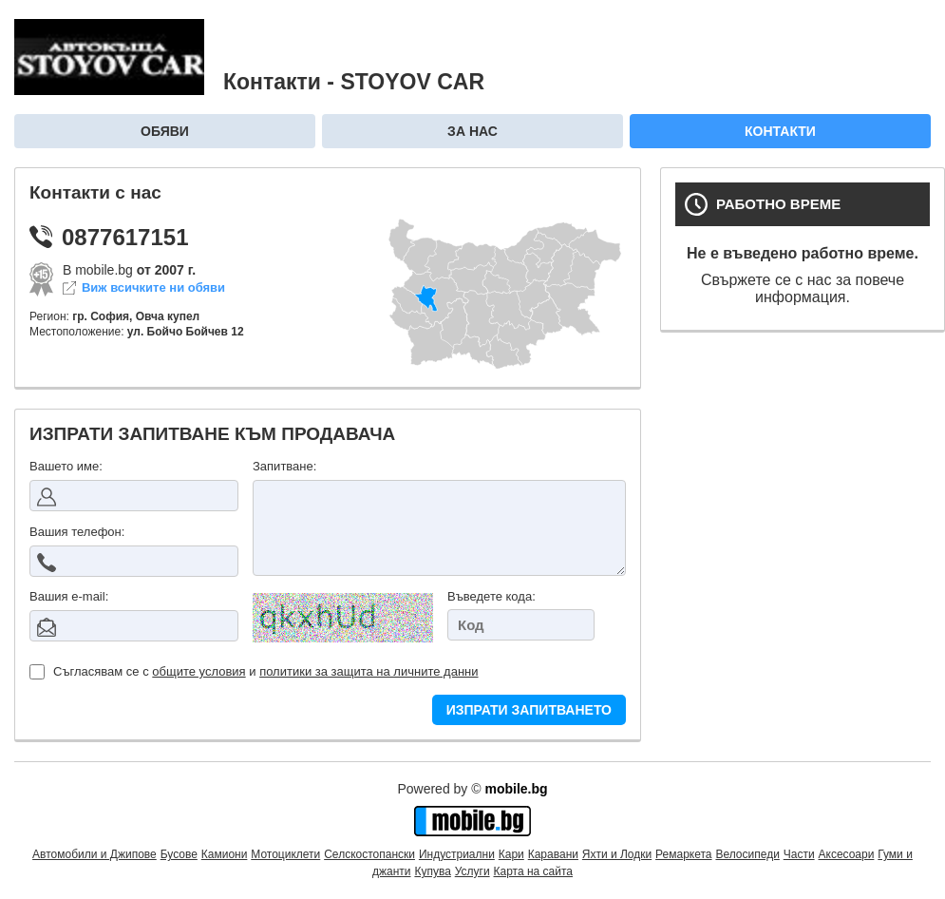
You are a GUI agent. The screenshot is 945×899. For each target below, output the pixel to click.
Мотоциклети (285, 854)
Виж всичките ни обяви (153, 288)
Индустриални (457, 854)
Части (799, 854)
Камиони (224, 854)
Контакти (780, 131)
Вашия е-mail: (68, 596)
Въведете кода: (491, 596)
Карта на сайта (534, 871)
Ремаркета (683, 854)
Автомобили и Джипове (94, 854)
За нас (472, 131)
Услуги (472, 871)
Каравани (553, 854)
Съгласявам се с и (254, 671)
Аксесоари (847, 854)
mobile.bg (515, 788)
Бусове (179, 854)
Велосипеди (747, 854)
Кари (511, 854)
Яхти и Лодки (617, 854)
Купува (432, 871)
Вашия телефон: (76, 532)
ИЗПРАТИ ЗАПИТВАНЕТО (529, 709)
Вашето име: (66, 466)
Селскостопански (369, 854)
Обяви (165, 131)
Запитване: (284, 466)
